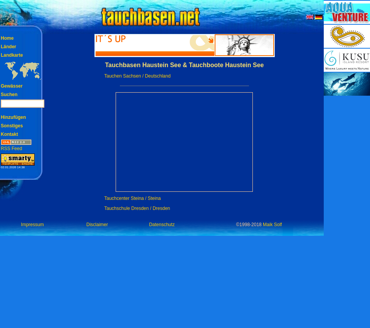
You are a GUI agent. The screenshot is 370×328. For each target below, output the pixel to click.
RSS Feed (16, 146)
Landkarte (12, 55)
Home (7, 38)
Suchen (9, 94)
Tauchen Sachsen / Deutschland (137, 76)
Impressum (32, 224)
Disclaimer (97, 224)
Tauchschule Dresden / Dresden (137, 208)
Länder (8, 46)
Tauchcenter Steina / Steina (132, 198)
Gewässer (12, 86)
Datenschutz (162, 224)
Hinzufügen (13, 117)
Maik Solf (272, 224)
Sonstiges (12, 125)
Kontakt (9, 134)
